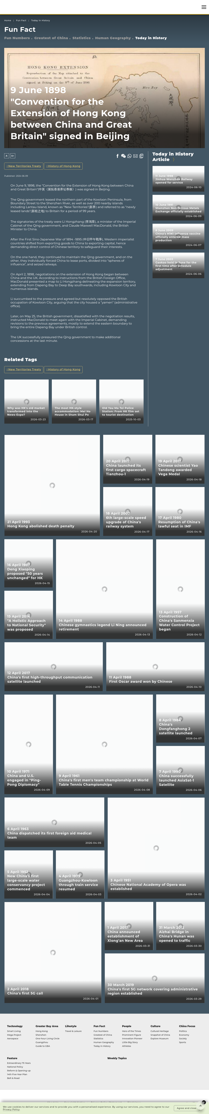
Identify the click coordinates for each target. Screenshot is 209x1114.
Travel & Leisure (73, 1031)
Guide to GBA (43, 1046)
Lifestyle (71, 1026)
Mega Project (14, 1035)
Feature (12, 1058)
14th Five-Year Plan (17, 1074)
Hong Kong (42, 1031)
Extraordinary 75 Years (19, 1063)
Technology (15, 1026)
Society (183, 1039)
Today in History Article (173, 156)
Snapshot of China (160, 1035)
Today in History (40, 20)
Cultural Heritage (160, 1031)
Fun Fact (21, 20)
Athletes (126, 1046)
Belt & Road (13, 1078)
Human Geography (113, 38)
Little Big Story (130, 1042)
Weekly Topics (117, 1058)
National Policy (15, 1067)
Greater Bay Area (47, 1026)
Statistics (82, 38)
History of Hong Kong (64, 166)
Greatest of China (51, 38)
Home (7, 20)
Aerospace (12, 1039)
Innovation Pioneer (132, 1039)
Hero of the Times (131, 1031)
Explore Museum (160, 1039)
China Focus (187, 1026)
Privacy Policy (11, 1109)
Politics (183, 1031)
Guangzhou (42, 1042)
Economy (184, 1035)
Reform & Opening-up (19, 1071)
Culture (156, 1026)
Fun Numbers (17, 38)
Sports (182, 1042)
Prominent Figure (131, 1035)
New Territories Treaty (24, 166)
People (126, 1026)
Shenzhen (41, 1035)
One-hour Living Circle (48, 1039)
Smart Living (14, 1031)
